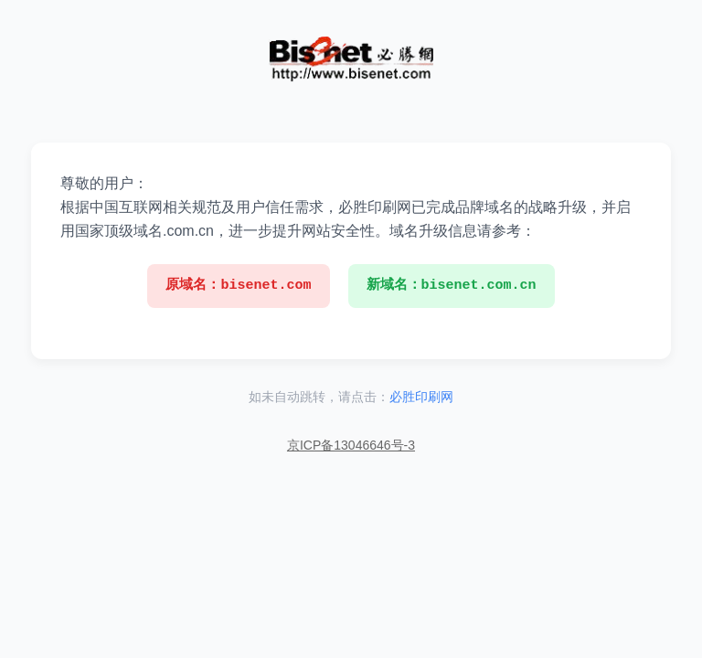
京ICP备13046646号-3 (351, 445)
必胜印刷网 (421, 396)
